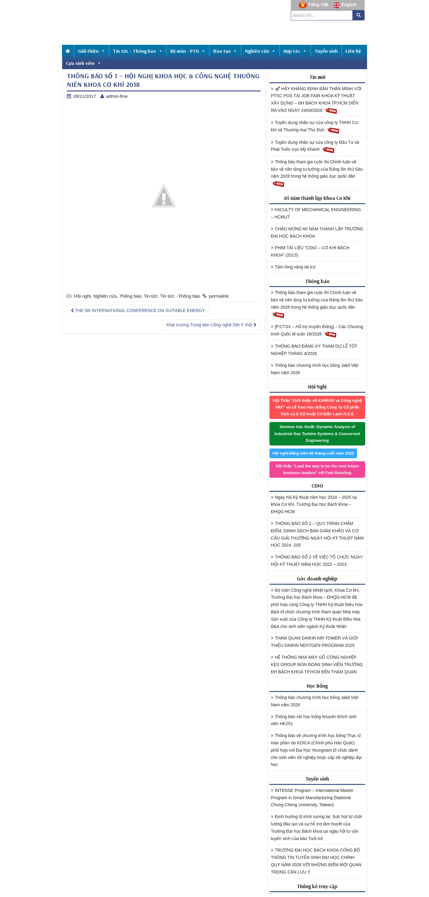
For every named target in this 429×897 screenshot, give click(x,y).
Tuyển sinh (326, 51)
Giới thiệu (91, 51)
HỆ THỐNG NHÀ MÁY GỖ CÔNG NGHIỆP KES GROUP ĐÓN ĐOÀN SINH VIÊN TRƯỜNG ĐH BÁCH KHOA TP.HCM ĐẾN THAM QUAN (317, 664)
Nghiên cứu (260, 51)
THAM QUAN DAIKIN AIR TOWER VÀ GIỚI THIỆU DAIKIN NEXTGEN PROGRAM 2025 (314, 642)
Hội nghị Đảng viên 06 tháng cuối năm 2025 (313, 453)
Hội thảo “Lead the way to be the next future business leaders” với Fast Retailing (317, 469)
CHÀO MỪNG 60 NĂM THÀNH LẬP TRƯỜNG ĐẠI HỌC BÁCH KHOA (317, 232)
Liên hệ (353, 51)
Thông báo (130, 296)
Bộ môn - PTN (188, 51)
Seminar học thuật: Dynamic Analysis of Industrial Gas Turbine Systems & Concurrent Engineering (317, 433)
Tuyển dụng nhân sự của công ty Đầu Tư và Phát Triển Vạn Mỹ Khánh (315, 147)
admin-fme (117, 96)
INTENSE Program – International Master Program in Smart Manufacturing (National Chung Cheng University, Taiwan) (312, 797)
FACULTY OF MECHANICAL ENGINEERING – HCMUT (316, 213)
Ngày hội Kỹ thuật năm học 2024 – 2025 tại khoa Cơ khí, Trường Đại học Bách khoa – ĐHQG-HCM (314, 504)
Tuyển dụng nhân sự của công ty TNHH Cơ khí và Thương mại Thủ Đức (314, 127)
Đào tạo (225, 51)
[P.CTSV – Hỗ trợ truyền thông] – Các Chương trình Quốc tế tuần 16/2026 (317, 331)
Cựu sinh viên (83, 63)
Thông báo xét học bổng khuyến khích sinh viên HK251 (314, 720)
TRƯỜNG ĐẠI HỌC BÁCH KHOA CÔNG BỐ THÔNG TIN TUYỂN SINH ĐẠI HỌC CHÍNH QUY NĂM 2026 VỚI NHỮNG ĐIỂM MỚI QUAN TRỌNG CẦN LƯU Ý (316, 861)
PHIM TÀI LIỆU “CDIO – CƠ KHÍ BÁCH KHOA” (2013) (310, 251)
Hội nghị (82, 296)
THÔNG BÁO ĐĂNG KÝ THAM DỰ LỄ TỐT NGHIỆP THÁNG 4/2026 (314, 350)
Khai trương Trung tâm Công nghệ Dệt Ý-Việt (211, 324)
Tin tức (151, 296)
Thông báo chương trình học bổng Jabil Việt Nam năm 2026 (315, 369)
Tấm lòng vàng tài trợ (293, 266)
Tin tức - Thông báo (138, 51)
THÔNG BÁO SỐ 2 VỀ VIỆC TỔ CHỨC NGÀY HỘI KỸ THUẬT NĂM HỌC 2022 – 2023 (317, 561)
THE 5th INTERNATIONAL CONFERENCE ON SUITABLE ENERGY (138, 310)
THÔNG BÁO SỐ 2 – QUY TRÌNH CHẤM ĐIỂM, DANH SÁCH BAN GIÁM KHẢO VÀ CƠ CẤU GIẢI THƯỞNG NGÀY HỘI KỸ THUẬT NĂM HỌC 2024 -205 (317, 534)
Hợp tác (295, 51)
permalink (219, 296)
